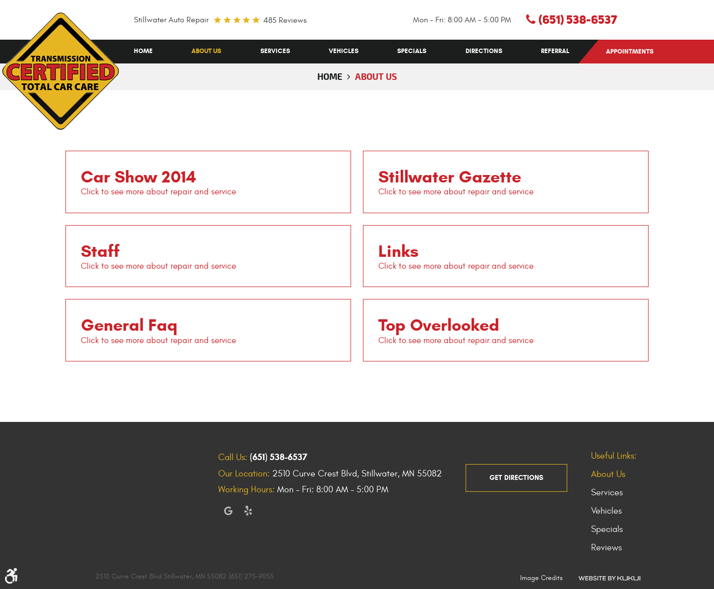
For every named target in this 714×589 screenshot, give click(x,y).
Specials (411, 51)
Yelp (248, 511)
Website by (609, 578)
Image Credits (541, 578)
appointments (630, 52)
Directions (484, 51)
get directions (516, 477)
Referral (555, 51)
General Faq (129, 324)
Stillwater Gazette (449, 176)
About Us (206, 51)
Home (143, 51)
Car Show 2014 (138, 176)
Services (275, 51)
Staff (100, 250)
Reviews (606, 547)
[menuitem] (143, 51)
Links (398, 250)
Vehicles (343, 51)
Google (228, 511)
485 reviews (284, 20)
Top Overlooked (438, 324)
